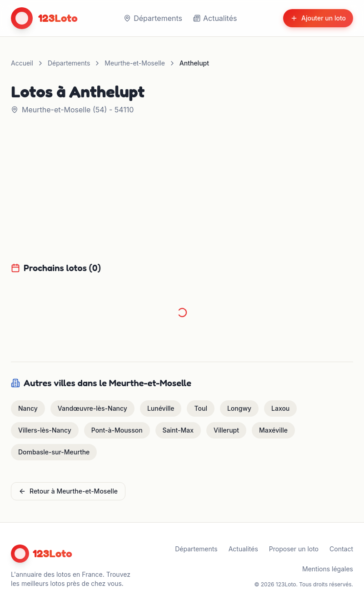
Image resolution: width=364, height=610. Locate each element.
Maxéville (273, 430)
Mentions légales (327, 569)
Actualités (215, 18)
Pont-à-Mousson (117, 430)
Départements (153, 18)
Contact (341, 549)
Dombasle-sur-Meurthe (54, 452)
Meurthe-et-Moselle (135, 63)
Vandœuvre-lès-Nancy (92, 408)
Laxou (280, 408)
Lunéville (161, 408)
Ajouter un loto (318, 18)
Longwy (239, 408)
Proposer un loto (294, 549)
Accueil (22, 63)
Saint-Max (178, 430)
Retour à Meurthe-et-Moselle (68, 491)
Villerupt (226, 430)
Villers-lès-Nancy (44, 430)
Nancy (28, 408)
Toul (200, 408)
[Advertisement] (182, 194)
